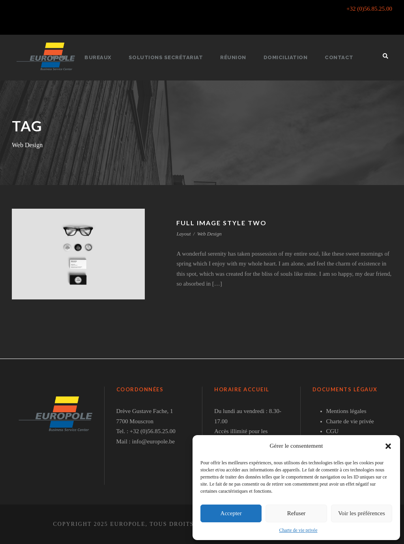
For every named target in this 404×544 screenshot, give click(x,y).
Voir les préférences (361, 513)
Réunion (234, 57)
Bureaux (102, 57)
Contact (336, 57)
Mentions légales (346, 411)
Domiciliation (284, 57)
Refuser (296, 513)
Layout (183, 234)
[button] (388, 446)
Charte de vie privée (298, 530)
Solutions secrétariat (168, 57)
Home (63, 57)
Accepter (231, 513)
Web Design (209, 234)
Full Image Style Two (222, 222)
